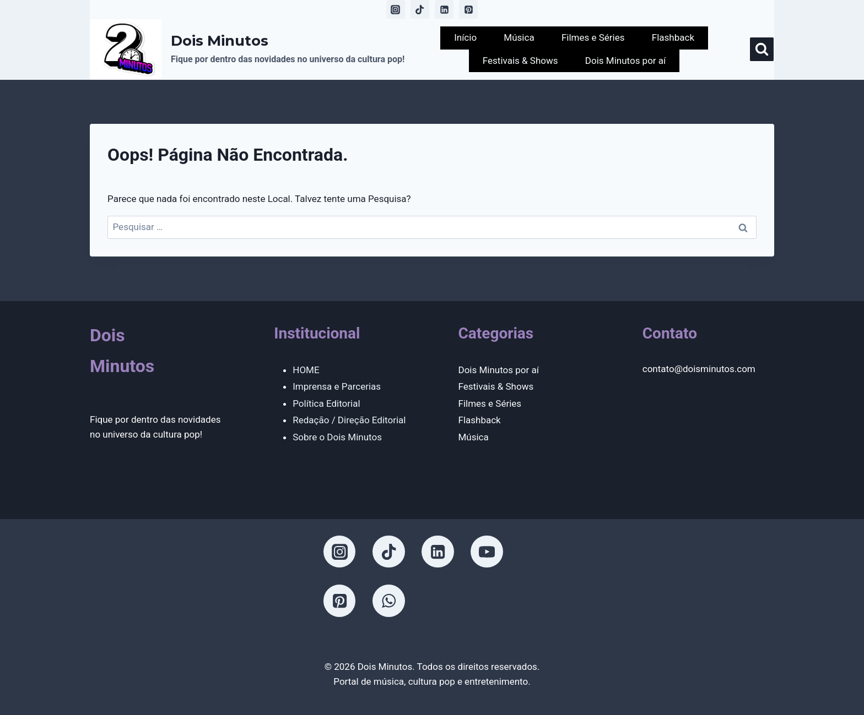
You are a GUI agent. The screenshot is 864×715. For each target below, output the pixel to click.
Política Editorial (326, 403)
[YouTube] (487, 551)
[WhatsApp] (388, 600)
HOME (306, 369)
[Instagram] (395, 9)
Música (519, 37)
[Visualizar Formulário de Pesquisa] (761, 49)
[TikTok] (420, 9)
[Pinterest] (468, 9)
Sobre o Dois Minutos (337, 437)
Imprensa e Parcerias (337, 386)
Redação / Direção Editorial (349, 419)
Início (465, 37)
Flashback (673, 37)
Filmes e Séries (593, 37)
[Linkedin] (444, 9)
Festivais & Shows (520, 60)
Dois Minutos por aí (625, 60)
